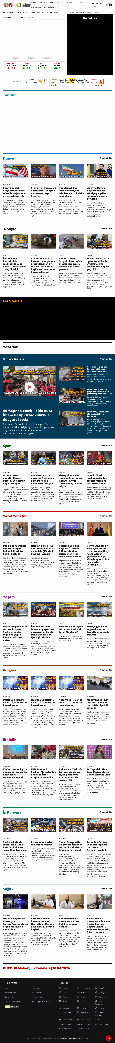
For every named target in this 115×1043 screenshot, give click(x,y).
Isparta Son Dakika (66, 1028)
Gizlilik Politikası (37, 992)
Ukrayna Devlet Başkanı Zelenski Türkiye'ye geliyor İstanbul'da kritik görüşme (97, 193)
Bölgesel (10, 12)
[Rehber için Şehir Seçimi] (16, 81)
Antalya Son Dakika (84, 1024)
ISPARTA (61, 2)
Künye (7, 988)
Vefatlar (70, 12)
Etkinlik (45, 12)
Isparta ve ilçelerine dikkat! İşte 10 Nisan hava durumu (43, 703)
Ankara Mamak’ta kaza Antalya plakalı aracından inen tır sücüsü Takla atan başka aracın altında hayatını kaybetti (43, 265)
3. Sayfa (32, 12)
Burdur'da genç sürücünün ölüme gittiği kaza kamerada (99, 414)
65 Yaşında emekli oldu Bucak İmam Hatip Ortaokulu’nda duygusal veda (29, 415)
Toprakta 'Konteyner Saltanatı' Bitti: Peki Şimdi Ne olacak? (71, 629)
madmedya (62, 1038)
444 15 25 (46, 1001)
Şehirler (97, 1020)
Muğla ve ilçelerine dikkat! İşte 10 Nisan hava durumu (15, 703)
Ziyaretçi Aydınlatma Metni (14, 1001)
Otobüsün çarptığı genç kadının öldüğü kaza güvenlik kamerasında (97, 369)
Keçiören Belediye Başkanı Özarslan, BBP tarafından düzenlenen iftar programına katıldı (70, 551)
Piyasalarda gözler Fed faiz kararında (41, 843)
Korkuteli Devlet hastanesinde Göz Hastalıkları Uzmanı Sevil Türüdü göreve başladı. (42, 924)
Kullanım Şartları (38, 997)
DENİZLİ (70, 2)
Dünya (96, 12)
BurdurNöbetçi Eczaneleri (96, 83)
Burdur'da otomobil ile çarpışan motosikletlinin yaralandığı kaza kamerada (99, 391)
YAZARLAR (82, 2)
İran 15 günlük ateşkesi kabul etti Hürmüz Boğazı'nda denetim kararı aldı (14, 192)
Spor (38, 12)
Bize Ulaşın (36, 988)
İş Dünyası (54, 12)
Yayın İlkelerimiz (10, 992)
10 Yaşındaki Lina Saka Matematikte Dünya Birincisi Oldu (98, 772)
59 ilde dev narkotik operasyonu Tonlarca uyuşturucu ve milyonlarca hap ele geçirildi (99, 264)
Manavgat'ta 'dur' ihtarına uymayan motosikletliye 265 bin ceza (97, 704)
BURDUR (34, 2)
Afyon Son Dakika (101, 1024)
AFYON (52, 2)
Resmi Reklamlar (9, 17)
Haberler (71, 1038)
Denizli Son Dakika (83, 1028)
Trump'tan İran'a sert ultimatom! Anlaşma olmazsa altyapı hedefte (43, 192)
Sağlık (89, 12)
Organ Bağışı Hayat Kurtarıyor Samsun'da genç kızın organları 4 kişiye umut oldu (15, 924)
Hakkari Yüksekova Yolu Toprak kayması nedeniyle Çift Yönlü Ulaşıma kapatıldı (43, 549)
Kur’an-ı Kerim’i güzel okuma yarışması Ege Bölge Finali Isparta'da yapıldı (15, 773)
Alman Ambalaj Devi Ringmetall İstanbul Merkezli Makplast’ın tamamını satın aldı (71, 846)
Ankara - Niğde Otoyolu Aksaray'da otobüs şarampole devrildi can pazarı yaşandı (70, 264)
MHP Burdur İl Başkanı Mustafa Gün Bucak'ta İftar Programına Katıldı (43, 773)
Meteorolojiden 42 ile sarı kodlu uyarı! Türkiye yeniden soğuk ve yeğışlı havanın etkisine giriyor (15, 633)
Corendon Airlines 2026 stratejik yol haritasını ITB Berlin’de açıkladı (97, 846)
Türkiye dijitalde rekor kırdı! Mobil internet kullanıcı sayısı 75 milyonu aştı (15, 846)
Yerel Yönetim (21, 12)
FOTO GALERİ (49, 7)
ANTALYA (43, 2)
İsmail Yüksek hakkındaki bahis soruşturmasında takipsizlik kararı (97, 479)
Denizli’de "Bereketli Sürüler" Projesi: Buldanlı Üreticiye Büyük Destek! (14, 549)
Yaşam (30, 17)
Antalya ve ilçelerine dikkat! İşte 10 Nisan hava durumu (71, 703)
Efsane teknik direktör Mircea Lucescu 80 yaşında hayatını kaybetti (14, 479)
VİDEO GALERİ (36, 7)
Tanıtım (63, 12)
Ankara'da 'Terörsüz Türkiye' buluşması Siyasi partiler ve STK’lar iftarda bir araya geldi (70, 774)
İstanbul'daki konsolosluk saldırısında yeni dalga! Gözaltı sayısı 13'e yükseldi (14, 264)
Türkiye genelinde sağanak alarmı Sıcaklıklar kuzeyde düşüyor (98, 630)
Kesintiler (21, 17)
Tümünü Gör (106, 158)
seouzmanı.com (82, 1038)
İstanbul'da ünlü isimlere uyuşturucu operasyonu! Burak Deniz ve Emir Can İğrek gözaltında (42, 632)
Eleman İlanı (80, 12)
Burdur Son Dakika (65, 1024)
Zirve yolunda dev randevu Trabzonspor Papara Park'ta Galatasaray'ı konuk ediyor (71, 481)
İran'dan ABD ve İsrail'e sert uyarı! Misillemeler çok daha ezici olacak (71, 192)
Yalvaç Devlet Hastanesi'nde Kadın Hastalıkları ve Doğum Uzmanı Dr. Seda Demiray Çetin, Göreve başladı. (99, 925)
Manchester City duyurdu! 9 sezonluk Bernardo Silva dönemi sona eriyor (42, 479)
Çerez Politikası (10, 997)
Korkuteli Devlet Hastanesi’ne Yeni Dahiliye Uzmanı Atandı (69, 922)
